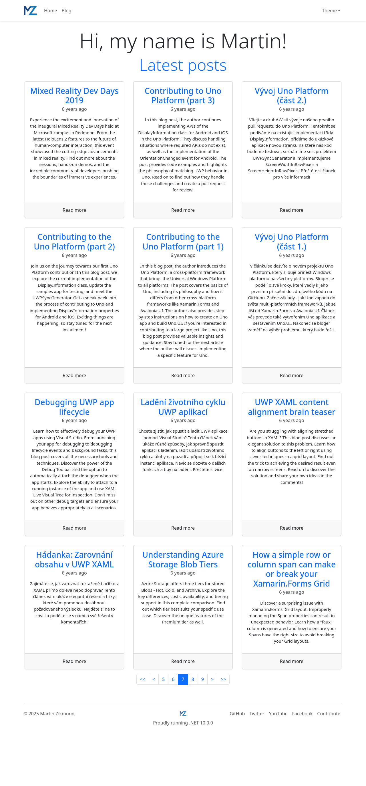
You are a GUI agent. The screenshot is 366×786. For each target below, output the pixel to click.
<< (142, 723)
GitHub (237, 757)
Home (50, 10)
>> (223, 723)
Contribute (328, 757)
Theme (329, 10)
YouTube (278, 757)
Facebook (302, 757)
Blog (66, 10)
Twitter (256, 757)
